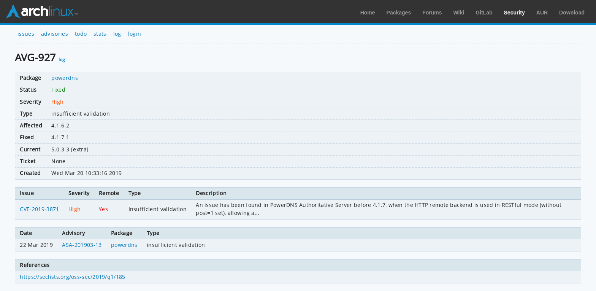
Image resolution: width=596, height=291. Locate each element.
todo (81, 33)
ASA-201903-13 (81, 244)
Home (367, 13)
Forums (432, 13)
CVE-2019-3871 (39, 209)
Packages (399, 13)
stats (100, 33)
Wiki (458, 13)
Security (514, 13)
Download (572, 13)
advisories (54, 33)
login (134, 33)
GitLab (484, 13)
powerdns (64, 77)
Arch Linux (42, 11)
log (117, 33)
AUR (542, 13)
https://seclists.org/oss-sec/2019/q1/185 (72, 276)
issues (25, 33)
